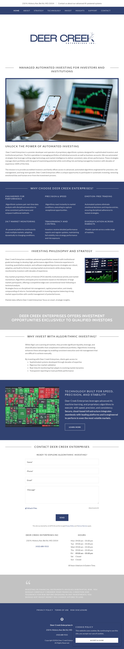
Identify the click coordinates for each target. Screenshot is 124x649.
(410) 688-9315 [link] (42, 546)
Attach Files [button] (32, 508)
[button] (26, 508)
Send (62, 518)
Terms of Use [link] (62, 610)
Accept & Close (97, 640)
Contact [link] (106, 11)
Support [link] (92, 11)
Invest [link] (68, 11)
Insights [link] (79, 11)
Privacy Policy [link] (69, 526)
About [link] (26, 11)
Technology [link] (54, 11)
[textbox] (62, 462)
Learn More (73, 427)
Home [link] (16, 11)
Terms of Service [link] (82, 526)
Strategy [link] (39, 11)
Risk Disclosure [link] (78, 610)
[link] (62, 37)
